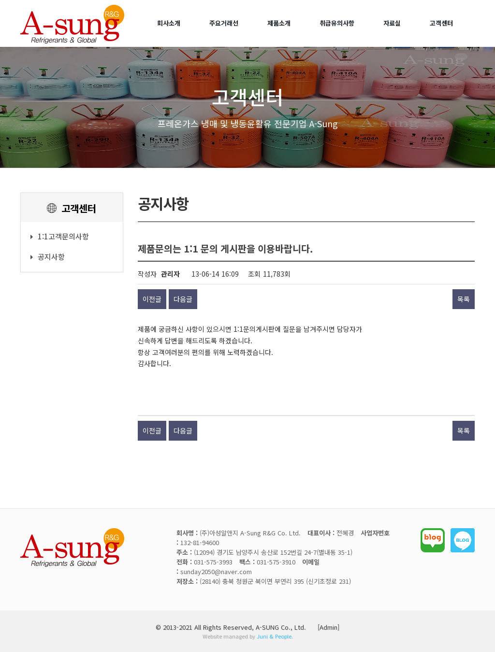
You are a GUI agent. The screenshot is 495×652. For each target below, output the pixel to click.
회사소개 (168, 23)
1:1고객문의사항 (59, 236)
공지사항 (47, 257)
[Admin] (328, 627)
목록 (463, 299)
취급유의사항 (337, 23)
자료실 (392, 23)
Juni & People (274, 636)
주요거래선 (223, 23)
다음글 (183, 299)
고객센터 (441, 23)
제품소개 (279, 23)
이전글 (152, 299)
